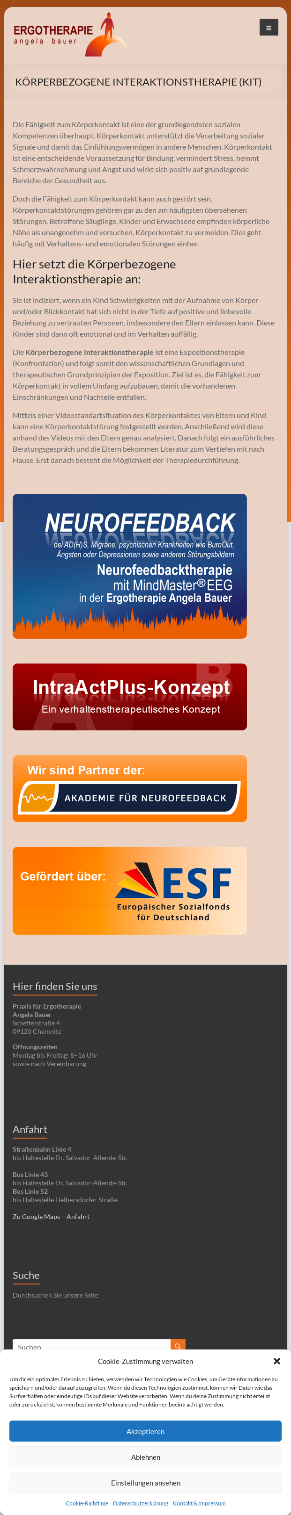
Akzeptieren (145, 1431)
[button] (277, 1361)
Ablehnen (145, 1457)
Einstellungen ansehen (145, 1483)
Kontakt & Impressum (199, 1503)
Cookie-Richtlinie (87, 1503)
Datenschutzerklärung (140, 1503)
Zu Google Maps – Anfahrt (51, 1216)
